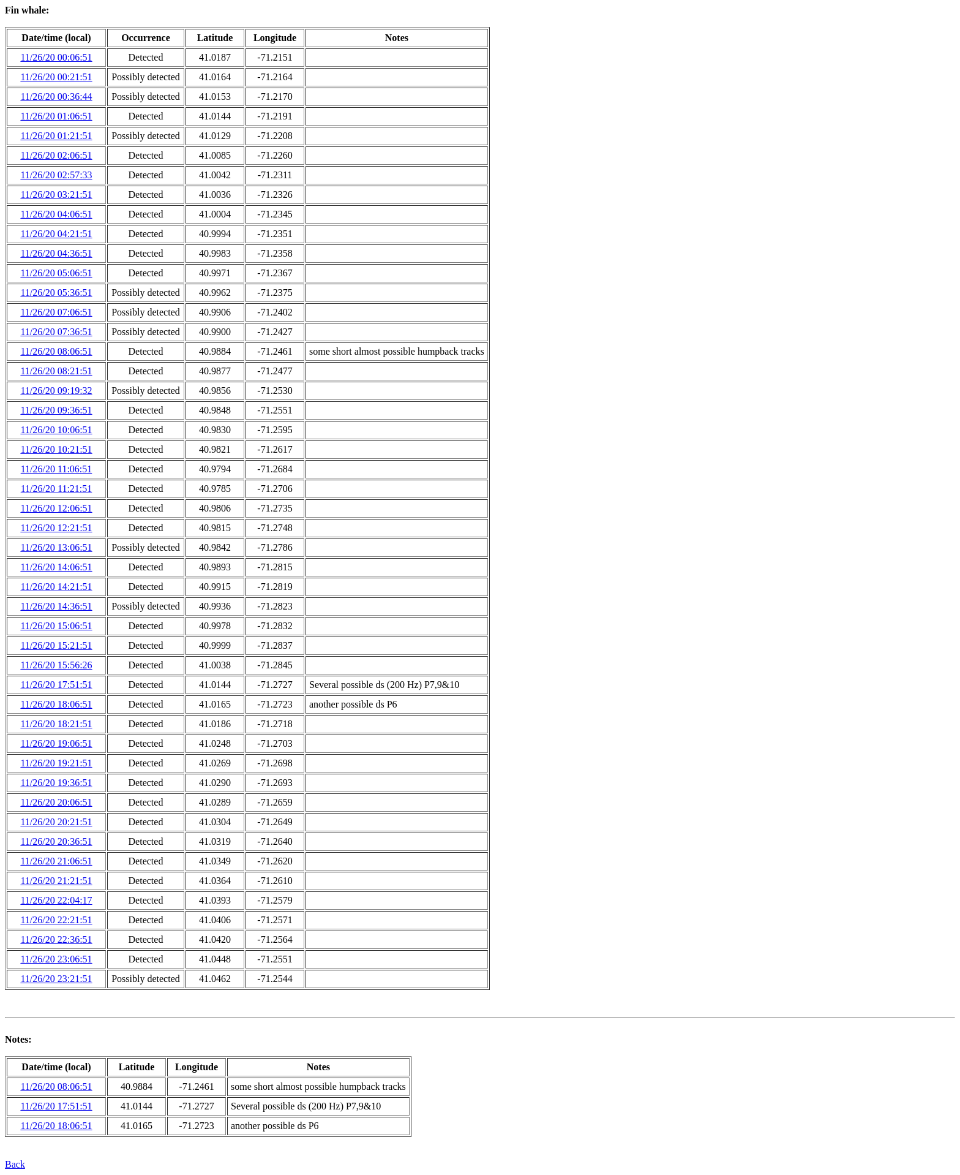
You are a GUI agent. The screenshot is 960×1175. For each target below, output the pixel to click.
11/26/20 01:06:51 (56, 116)
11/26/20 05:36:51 (56, 292)
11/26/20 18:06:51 (56, 704)
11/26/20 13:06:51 (56, 547)
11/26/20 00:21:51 (56, 77)
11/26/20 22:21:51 (56, 920)
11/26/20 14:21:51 (56, 586)
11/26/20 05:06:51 (56, 273)
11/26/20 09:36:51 (56, 410)
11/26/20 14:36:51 (56, 606)
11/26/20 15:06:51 (56, 626)
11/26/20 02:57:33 (56, 175)
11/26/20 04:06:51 (56, 214)
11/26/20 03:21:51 (56, 194)
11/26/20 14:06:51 (56, 567)
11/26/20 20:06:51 (56, 802)
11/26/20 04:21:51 (56, 234)
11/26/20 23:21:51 (56, 978)
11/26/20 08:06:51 (56, 351)
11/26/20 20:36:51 (56, 841)
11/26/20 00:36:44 (56, 96)
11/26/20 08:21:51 (56, 371)
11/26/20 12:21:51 (56, 528)
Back (15, 1164)
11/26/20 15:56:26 (56, 665)
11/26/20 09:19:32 (56, 390)
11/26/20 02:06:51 (56, 155)
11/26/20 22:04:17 (56, 900)
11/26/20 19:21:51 (56, 763)
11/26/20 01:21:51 (56, 135)
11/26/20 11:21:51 (56, 488)
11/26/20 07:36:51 (56, 332)
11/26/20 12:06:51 (56, 508)
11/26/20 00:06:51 (56, 57)
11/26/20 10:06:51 (56, 430)
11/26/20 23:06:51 (56, 959)
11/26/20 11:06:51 (56, 469)
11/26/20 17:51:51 (56, 684)
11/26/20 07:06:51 (56, 312)
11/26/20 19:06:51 (56, 743)
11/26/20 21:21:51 (56, 880)
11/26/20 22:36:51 (56, 939)
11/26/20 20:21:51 (56, 822)
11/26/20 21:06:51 (56, 861)
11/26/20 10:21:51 (56, 449)
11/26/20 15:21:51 (56, 645)
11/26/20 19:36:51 (56, 782)
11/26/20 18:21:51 (56, 724)
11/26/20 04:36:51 (56, 253)
